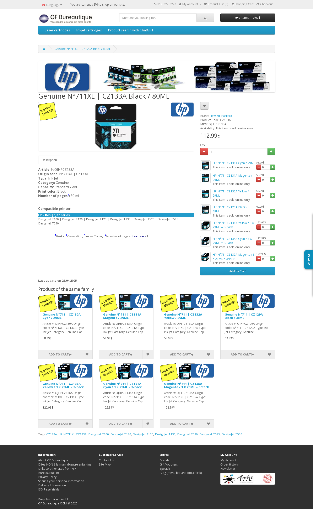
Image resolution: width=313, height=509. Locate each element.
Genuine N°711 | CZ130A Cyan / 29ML (62, 316)
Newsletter (227, 469)
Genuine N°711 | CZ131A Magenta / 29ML (122, 316)
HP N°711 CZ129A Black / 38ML (230, 209)
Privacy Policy (47, 477)
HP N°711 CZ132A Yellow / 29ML (231, 193)
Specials (165, 469)
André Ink (62, 499)
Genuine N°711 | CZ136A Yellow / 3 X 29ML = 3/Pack (63, 385)
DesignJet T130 (165, 434)
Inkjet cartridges (89, 30)
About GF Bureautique (53, 460)
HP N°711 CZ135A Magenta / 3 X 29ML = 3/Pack (234, 257)
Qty (202, 145)
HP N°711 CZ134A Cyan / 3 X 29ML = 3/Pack (232, 241)
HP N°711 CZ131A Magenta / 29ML (232, 177)
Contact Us (106, 460)
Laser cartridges (57, 30)
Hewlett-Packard (221, 116)
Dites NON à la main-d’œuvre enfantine (64, 464)
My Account (228, 460)
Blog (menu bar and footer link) (181, 473)
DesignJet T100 (98, 434)
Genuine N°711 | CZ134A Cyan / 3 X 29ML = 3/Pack (122, 385)
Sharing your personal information (61, 481)
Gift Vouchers (169, 464)
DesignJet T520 (187, 434)
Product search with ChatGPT (131, 30)
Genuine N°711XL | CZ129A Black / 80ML (83, 49)
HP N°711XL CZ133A (73, 434)
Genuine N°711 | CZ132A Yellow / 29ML (183, 316)
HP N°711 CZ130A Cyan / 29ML (234, 163)
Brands (164, 460)
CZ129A (51, 434)
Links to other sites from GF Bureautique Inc (57, 471)
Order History (229, 464)
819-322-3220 (166, 4)
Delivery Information (52, 485)
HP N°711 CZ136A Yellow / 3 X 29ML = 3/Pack (233, 225)
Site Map (105, 464)
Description (49, 160)
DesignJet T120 (120, 434)
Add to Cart (237, 271)
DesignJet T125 (143, 434)
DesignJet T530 (232, 434)
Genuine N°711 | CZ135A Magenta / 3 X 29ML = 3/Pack (186, 385)
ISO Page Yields (48, 489)
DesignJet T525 (209, 434)
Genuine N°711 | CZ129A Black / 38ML (244, 316)
